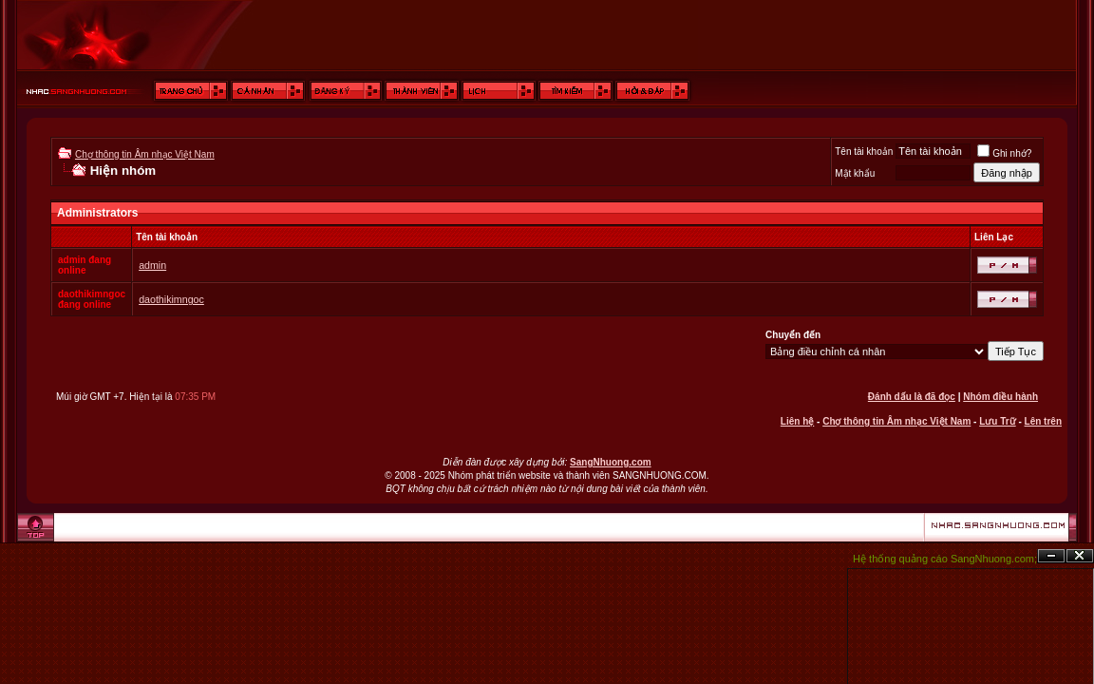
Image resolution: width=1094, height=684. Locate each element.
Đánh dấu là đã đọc (911, 396)
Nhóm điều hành (1000, 396)
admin (152, 265)
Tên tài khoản (864, 151)
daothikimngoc (171, 299)
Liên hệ (797, 421)
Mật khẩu (855, 173)
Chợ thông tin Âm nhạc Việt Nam (145, 154)
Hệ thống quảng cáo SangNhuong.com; (945, 558)
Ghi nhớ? (1004, 153)
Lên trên (1043, 421)
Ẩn (1051, 556)
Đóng (1080, 556)
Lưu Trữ (997, 421)
